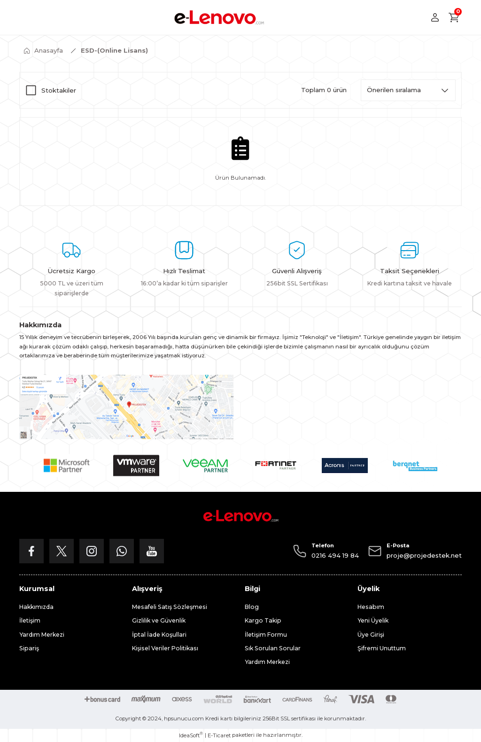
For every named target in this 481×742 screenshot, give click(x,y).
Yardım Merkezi (41, 634)
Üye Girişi (370, 634)
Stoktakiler (58, 90)
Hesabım (370, 606)
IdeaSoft (191, 735)
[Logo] (219, 17)
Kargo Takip (263, 620)
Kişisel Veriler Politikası (165, 648)
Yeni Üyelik (372, 620)
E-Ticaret (219, 735)
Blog (252, 606)
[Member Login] (434, 17)
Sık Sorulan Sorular (273, 648)
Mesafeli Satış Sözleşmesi (169, 606)
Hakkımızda (36, 606)
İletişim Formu (266, 634)
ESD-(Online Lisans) (114, 50)
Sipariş (29, 648)
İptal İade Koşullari (159, 634)
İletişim (29, 620)
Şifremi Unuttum (381, 648)
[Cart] (454, 17)
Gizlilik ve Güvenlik (159, 620)
